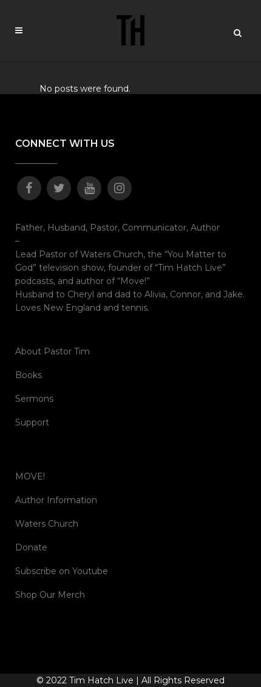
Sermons (34, 398)
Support (32, 422)
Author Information (56, 500)
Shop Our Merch (50, 594)
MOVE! (30, 476)
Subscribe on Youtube (61, 571)
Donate (31, 547)
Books (28, 375)
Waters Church (46, 523)
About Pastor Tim (52, 351)
